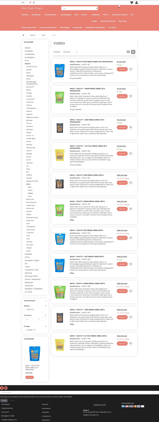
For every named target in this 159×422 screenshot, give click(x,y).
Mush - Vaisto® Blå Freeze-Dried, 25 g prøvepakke (32, 368)
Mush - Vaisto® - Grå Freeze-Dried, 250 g (87, 310)
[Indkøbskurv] (119, 7)
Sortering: (56, 52)
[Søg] (96, 8)
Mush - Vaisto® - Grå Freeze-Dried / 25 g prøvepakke (87, 121)
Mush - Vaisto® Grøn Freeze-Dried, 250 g (87, 201)
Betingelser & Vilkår (8, 416)
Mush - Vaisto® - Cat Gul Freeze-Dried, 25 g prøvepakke (88, 147)
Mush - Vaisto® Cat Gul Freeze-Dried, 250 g (88, 336)
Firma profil (5, 412)
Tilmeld (4, 401)
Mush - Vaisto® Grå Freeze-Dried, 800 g (87, 175)
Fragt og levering (7, 408)
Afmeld (12, 401)
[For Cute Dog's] (32, 8)
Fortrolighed (6, 404)
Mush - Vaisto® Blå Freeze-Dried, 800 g (86, 230)
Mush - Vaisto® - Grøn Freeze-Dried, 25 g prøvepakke (87, 90)
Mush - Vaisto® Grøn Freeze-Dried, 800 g (87, 283)
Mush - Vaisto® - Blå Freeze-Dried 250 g (87, 256)
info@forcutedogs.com (9, 420)
